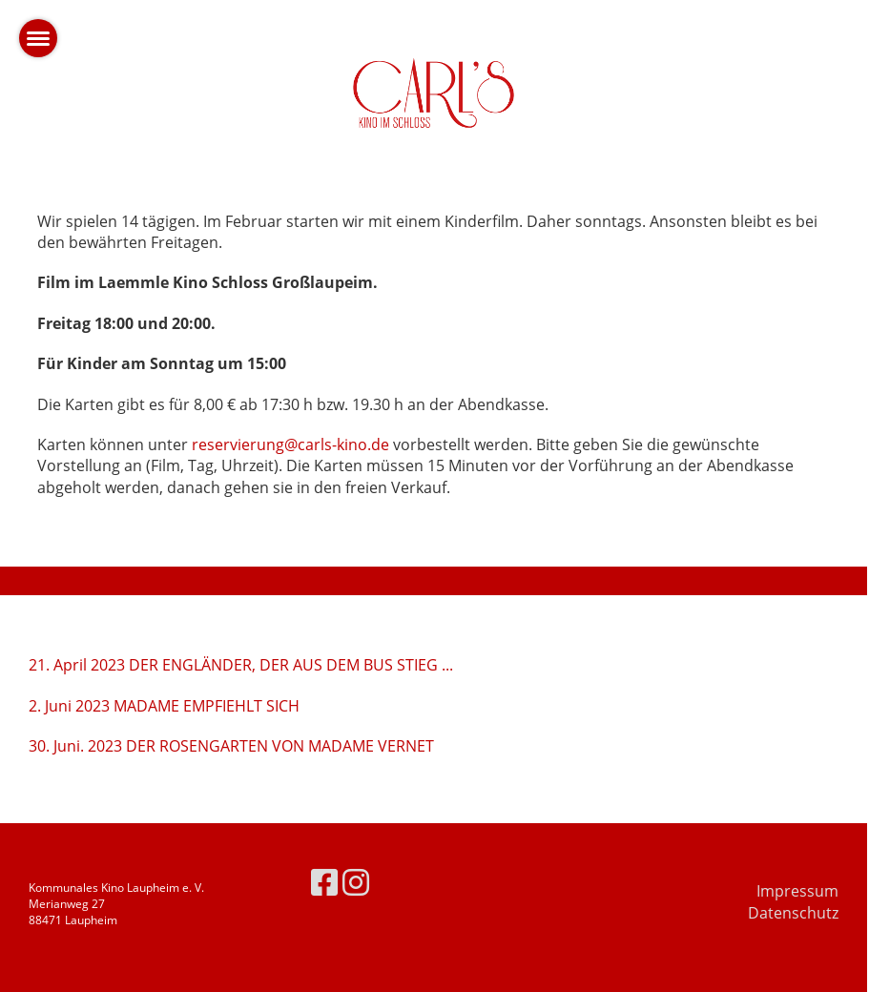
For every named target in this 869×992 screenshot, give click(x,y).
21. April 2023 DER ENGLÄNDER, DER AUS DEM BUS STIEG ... (241, 664)
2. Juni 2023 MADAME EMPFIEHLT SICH (164, 705)
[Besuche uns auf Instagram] (355, 881)
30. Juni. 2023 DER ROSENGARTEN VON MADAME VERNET (231, 745)
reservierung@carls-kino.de (290, 444)
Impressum (797, 890)
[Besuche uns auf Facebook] (324, 881)
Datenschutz (793, 912)
